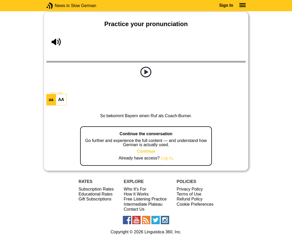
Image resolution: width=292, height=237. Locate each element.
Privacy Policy (190, 189)
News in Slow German (57, 5)
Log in (166, 158)
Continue (146, 151)
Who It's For (135, 189)
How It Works (136, 194)
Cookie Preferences (195, 204)
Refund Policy (190, 199)
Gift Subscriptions (95, 199)
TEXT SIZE (56, 93)
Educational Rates (96, 194)
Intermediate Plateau (143, 204)
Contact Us (134, 209)
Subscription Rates (96, 189)
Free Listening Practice (145, 199)
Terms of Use (189, 194)
